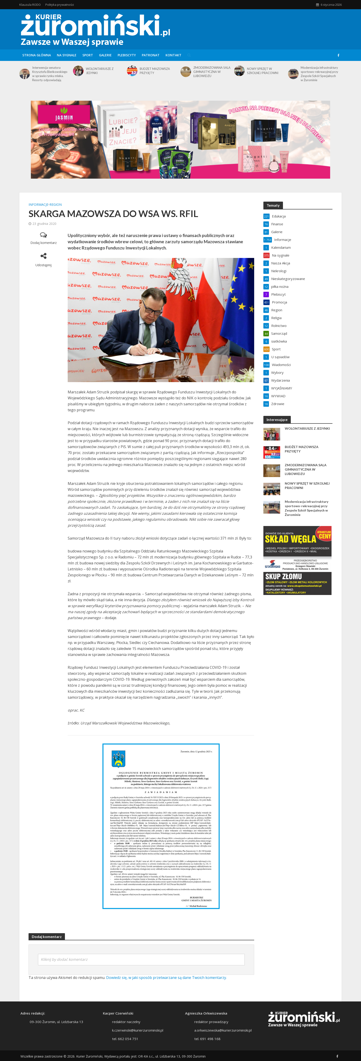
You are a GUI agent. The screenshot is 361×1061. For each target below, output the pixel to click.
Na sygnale (66, 55)
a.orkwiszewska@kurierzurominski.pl (223, 1036)
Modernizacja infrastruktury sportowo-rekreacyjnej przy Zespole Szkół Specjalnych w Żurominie (319, 74)
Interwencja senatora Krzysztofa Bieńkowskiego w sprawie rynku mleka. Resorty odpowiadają (49, 74)
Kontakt (173, 55)
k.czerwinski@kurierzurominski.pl (137, 1036)
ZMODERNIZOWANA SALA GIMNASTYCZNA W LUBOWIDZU (211, 72)
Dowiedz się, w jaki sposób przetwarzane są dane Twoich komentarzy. (166, 977)
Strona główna (36, 55)
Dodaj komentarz (43, 242)
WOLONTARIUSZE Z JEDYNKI (100, 71)
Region (55, 204)
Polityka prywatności (59, 5)
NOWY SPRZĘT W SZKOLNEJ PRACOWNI (262, 71)
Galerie (105, 55)
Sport (87, 55)
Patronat (151, 55)
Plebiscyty (127, 55)
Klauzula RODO (30, 5)
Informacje (38, 204)
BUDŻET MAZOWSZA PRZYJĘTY (155, 71)
